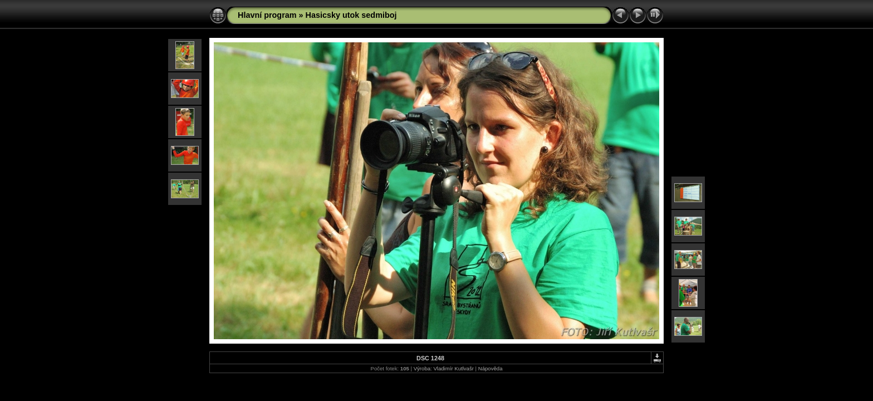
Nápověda (490, 368)
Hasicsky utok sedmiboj (351, 15)
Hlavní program (267, 15)
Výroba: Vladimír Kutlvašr (444, 368)
